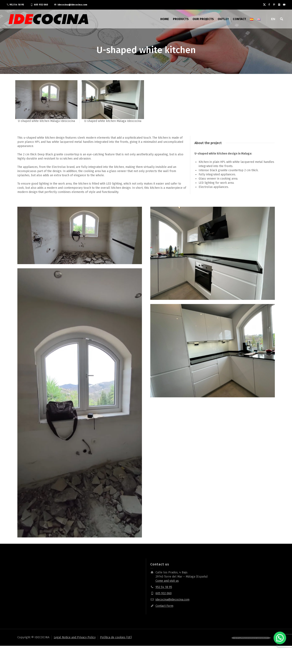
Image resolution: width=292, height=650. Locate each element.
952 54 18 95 (16, 4)
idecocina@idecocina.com (72, 4)
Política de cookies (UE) (116, 637)
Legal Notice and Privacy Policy (75, 637)
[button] (280, 638)
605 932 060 (41, 4)
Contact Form (164, 606)
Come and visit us (167, 581)
